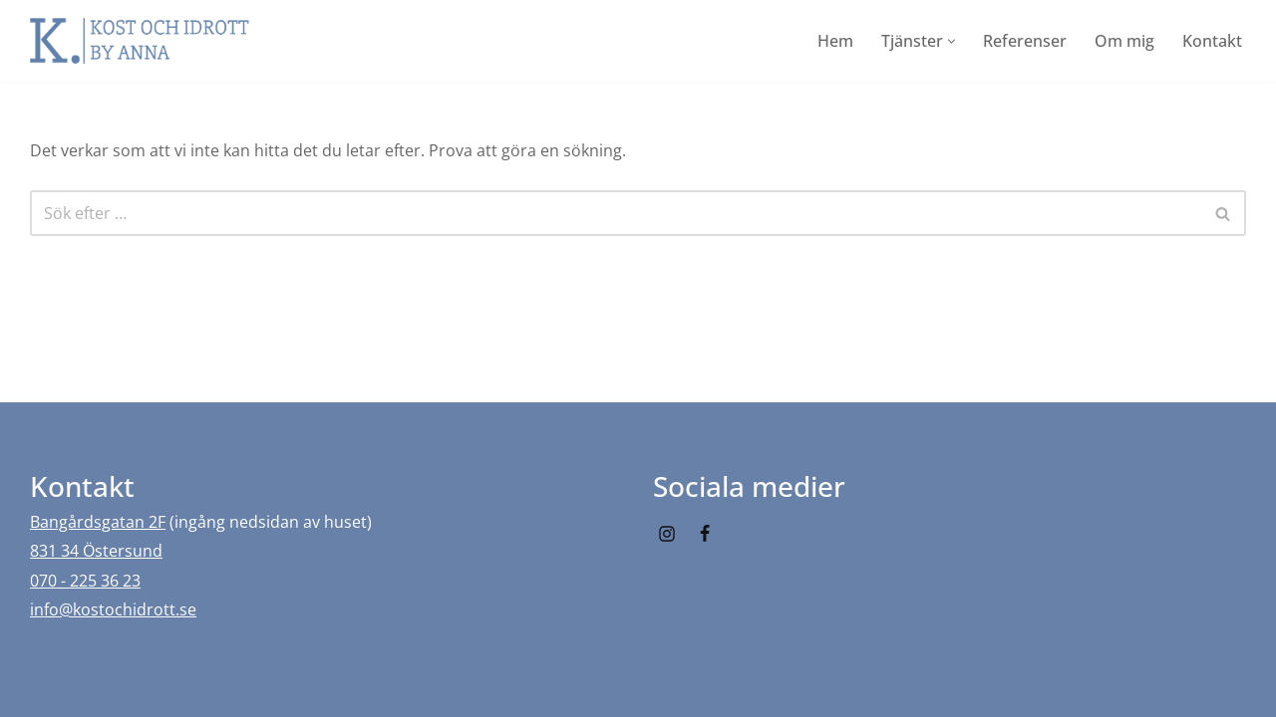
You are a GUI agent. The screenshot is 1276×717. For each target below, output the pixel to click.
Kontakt (1212, 41)
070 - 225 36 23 (85, 581)
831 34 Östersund (96, 551)
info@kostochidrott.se (113, 609)
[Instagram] (667, 534)
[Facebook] (705, 534)
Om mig (1124, 41)
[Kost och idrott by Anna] (139, 41)
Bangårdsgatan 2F (97, 522)
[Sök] (615, 213)
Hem (835, 41)
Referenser (1025, 41)
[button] (951, 41)
